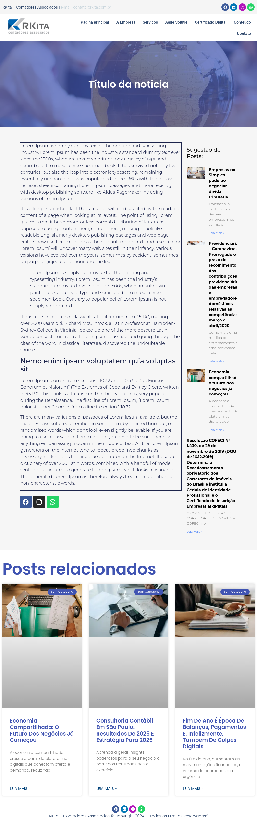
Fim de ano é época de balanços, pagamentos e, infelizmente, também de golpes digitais (214, 734)
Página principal (95, 22)
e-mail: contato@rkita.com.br (86, 7)
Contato (244, 33)
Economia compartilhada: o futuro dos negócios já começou (224, 383)
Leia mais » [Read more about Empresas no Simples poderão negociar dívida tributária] (216, 232)
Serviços (150, 22)
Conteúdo (242, 22)
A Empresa (125, 22)
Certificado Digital (210, 22)
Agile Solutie (176, 22)
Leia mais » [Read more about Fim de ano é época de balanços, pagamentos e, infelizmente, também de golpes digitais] (193, 789)
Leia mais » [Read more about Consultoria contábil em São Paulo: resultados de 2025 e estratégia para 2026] (106, 789)
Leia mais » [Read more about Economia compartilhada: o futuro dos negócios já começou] (216, 429)
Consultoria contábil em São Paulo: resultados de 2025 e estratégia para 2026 (125, 730)
